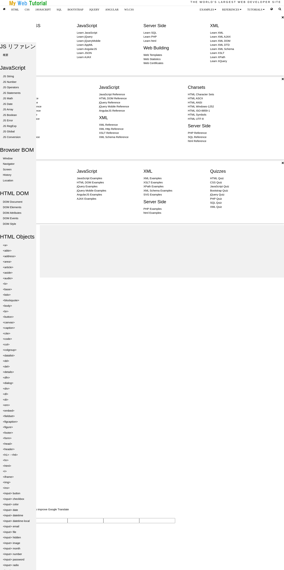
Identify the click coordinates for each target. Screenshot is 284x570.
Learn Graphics (19, 52)
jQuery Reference (109, 102)
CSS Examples (19, 182)
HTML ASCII (195, 98)
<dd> (6, 360)
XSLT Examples (153, 182)
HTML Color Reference (24, 102)
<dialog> (8, 382)
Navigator (8, 163)
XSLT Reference (109, 132)
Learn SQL (150, 32)
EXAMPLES (208, 9)
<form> (7, 438)
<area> (7, 261)
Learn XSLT (217, 52)
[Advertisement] (162, 250)
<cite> (6, 333)
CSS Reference (19, 132)
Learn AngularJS (87, 48)
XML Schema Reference (114, 137)
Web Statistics (152, 59)
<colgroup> (9, 349)
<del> (6, 366)
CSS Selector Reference (25, 137)
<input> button (11, 493)
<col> (6, 344)
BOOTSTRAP (75, 9)
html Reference (197, 140)
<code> (7, 338)
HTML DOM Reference (113, 98)
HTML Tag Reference (23, 94)
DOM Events (10, 218)
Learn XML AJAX (220, 36)
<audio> (8, 278)
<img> (7, 482)
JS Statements (12, 92)
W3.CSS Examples (21, 186)
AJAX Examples (86, 198)
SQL (59, 9)
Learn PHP (150, 36)
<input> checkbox (13, 498)
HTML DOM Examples (90, 182)
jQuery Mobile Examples (91, 190)
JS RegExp (9, 125)
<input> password (13, 559)
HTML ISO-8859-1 (199, 110)
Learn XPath (217, 57)
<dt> (5, 399)
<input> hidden (12, 537)
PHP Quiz (216, 198)
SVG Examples (152, 194)
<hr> (6, 460)
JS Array (8, 109)
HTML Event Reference (24, 98)
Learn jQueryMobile (89, 40)
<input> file (9, 531)
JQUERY (94, 9)
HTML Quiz (217, 178)
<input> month (11, 548)
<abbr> (7, 250)
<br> (6, 311)
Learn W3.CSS (19, 40)
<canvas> (9, 322)
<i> (5, 471)
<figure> (8, 427)
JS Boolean (10, 114)
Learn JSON (84, 52)
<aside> (7, 272)
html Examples (152, 212)
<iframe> (8, 476)
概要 (5, 54)
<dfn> (6, 377)
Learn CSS (16, 36)
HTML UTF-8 (196, 118)
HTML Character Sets (201, 94)
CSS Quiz (216, 182)
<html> (7, 465)
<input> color (11, 504)
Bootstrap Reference (22, 145)
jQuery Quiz (217, 194)
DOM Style (9, 223)
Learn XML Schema (222, 48)
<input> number (12, 554)
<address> (9, 256)
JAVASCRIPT (43, 9)
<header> (8, 449)
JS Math (8, 98)
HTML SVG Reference (23, 114)
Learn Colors (18, 44)
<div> (6, 388)
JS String (8, 76)
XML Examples (152, 178)
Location (8, 180)
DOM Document (12, 201)
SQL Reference (197, 137)
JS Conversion (12, 137)
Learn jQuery (85, 36)
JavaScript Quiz (219, 186)
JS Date (7, 103)
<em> (6, 405)
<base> (7, 289)
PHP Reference (197, 132)
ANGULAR (111, 9)
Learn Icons (17, 57)
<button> (8, 316)
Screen (7, 169)
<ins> (6, 487)
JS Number (9, 81)
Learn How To (18, 61)
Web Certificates (153, 63)
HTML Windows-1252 (201, 106)
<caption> (9, 327)
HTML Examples (20, 178)
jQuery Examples (87, 186)
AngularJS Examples (89, 194)
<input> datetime (13, 515)
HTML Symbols (197, 114)
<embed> (8, 410)
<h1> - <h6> (10, 454)
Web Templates (152, 54)
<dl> (5, 393)
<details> (8, 371)
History (7, 174)
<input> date (10, 509)
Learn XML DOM (220, 40)
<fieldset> (9, 416)
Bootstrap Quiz (219, 190)
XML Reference (108, 124)
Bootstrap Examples (22, 190)
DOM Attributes (12, 212)
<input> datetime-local (16, 520)
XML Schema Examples (157, 190)
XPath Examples (153, 186)
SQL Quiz (216, 202)
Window (7, 158)
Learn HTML (17, 32)
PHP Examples (152, 208)
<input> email (11, 526)
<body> (7, 305)
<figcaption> (10, 421)
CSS (27, 9)
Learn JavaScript (87, 32)
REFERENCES (231, 9)
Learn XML (216, 32)
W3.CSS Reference (22, 140)
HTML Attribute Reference (25, 106)
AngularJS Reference (112, 110)
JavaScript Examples (89, 178)
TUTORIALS (256, 9)
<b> (5, 283)
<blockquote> (11, 300)
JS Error (8, 120)
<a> (5, 245)
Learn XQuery (218, 61)
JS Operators (11, 87)
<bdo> (7, 294)
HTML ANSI (195, 102)
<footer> (8, 432)
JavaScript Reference (112, 94)
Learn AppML (85, 44)
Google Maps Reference (25, 118)
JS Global (9, 131)
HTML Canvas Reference (25, 110)
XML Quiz (216, 206)
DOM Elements (12, 207)
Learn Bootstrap (20, 48)
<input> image (11, 543)
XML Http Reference (111, 128)
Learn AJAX (84, 57)
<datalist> (9, 355)
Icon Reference (19, 149)
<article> (8, 267)
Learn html (149, 40)
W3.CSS (129, 9)
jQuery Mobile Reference (114, 106)
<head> (7, 443)
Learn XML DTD (220, 44)
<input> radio (11, 565)
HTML (15, 9)
